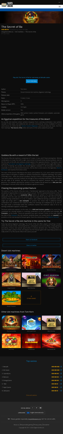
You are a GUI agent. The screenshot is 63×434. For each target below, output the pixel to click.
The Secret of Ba (11, 324)
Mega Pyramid (11, 281)
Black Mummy (31, 281)
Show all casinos (31, 395)
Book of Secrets (53, 217)
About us (17, 425)
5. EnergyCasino (7, 380)
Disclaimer (46, 425)
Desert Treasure (11, 299)
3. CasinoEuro (6, 373)
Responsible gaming (26, 425)
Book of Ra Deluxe (31, 262)
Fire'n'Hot (11, 342)
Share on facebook (31, 239)
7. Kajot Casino (6, 387)
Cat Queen (51, 281)
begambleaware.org (34, 419)
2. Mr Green (5, 370)
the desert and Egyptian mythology (20, 164)
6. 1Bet (4, 384)
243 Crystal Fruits (31, 324)
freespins (14, 215)
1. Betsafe (5, 366)
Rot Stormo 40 (51, 342)
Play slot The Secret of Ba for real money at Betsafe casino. (31, 79)
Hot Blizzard (31, 342)
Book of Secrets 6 (11, 262)
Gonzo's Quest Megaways (30, 126)
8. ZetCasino (6, 391)
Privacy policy (38, 425)
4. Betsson (5, 377)
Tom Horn (6, 34)
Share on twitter (31, 245)
